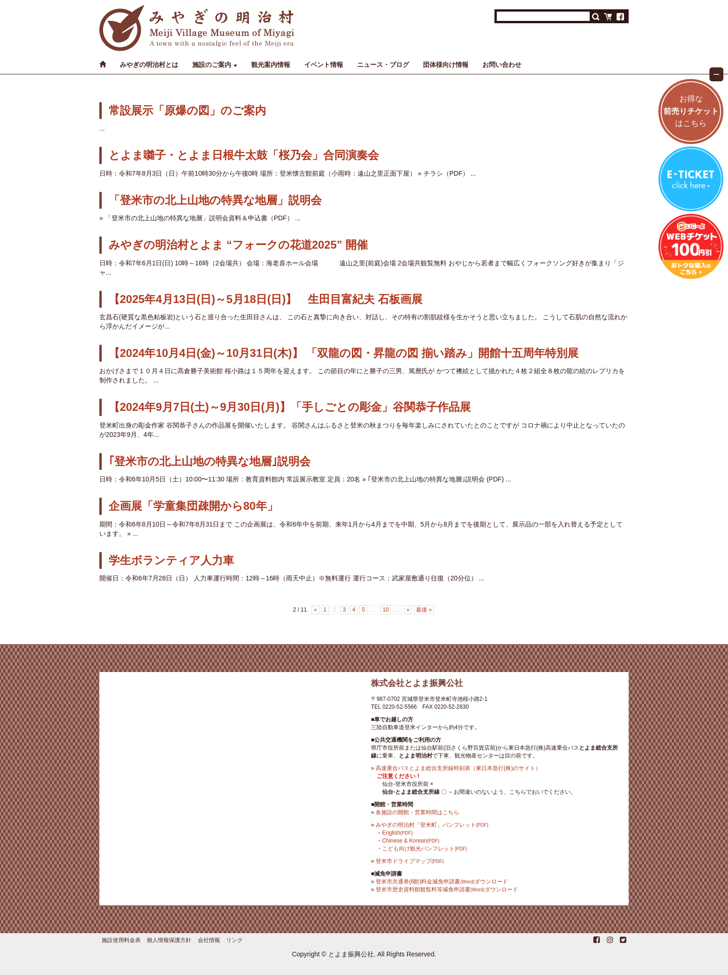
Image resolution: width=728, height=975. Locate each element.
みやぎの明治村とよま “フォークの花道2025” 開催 (238, 244)
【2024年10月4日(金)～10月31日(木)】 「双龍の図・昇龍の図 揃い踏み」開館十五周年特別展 (343, 353)
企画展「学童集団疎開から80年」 (193, 506)
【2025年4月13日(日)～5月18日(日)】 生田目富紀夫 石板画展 (265, 299)
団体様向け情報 (445, 64)
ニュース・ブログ (383, 64)
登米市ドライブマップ (410, 861)
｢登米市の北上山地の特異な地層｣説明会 (210, 461)
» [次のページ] (408, 609)
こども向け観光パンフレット (424, 848)
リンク (234, 940)
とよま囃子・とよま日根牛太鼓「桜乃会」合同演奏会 (244, 155)
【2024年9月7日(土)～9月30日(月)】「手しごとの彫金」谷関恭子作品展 (290, 407)
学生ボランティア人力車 (171, 560)
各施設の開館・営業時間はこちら (417, 812)
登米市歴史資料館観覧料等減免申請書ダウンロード (447, 889)
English (397, 833)
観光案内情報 (270, 64)
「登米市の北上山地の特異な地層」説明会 (215, 200)
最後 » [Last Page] (424, 609)
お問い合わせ (501, 64)
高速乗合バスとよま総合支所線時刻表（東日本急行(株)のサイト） (458, 768)
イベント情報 (323, 64)
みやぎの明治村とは (149, 64)
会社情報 (209, 940)
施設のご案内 (211, 64)
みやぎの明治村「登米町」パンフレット (432, 825)
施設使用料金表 (121, 940)
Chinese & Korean (410, 840)
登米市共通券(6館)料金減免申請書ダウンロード (442, 881)
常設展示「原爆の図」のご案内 (187, 110)
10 (386, 609)
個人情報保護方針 (169, 940)
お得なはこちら (691, 111)
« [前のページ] (315, 609)
